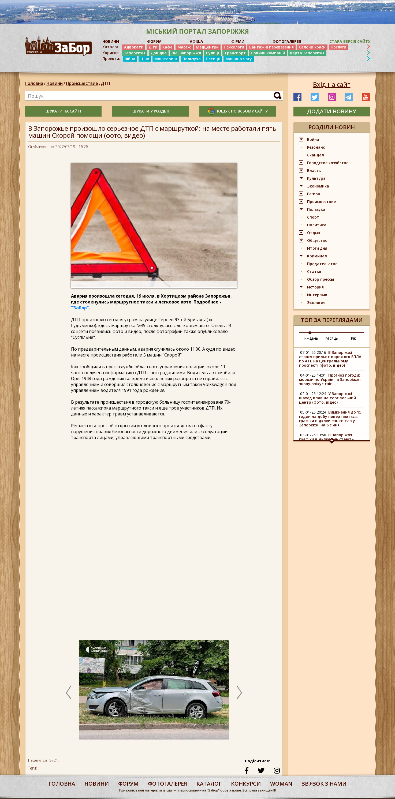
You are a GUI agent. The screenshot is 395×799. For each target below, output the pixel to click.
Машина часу (238, 58)
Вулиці (212, 52)
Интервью (317, 294)
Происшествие (83, 83)
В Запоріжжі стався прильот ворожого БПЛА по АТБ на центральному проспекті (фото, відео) (330, 359)
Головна (34, 83)
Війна (130, 58)
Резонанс (316, 147)
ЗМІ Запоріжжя (186, 52)
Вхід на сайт (332, 84)
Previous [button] (68, 692)
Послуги (338, 47)
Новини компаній (268, 52)
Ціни (144, 58)
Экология (316, 302)
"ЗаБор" (80, 308)
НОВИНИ (110, 41)
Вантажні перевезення (271, 47)
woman (281, 783)
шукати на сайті (63, 111)
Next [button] (239, 692)
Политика (316, 224)
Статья (314, 271)
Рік (353, 338)
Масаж (184, 47)
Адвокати (133, 47)
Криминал (317, 255)
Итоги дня (317, 248)
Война (313, 139)
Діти (152, 47)
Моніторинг (165, 58)
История (315, 287)
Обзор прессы (320, 279)
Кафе (167, 47)
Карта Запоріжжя (307, 52)
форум (128, 783)
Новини (54, 83)
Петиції (213, 58)
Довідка (159, 52)
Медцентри (207, 47)
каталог (209, 783)
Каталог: (111, 47)
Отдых (313, 232)
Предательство (322, 263)
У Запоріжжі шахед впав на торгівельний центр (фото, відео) (327, 398)
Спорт (313, 217)
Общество (317, 240)
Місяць (331, 338)
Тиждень (310, 338)
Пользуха (191, 58)
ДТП (105, 83)
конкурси (246, 783)
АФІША (196, 41)
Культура (316, 178)
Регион (313, 193)
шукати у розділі (150, 111)
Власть (314, 170)
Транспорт (235, 52)
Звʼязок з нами (324, 783)
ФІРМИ (237, 41)
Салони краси (312, 47)
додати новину (331, 111)
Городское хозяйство (328, 162)
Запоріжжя (135, 52)
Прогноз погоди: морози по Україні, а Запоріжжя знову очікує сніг (330, 379)
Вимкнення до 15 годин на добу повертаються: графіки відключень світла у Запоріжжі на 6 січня (330, 418)
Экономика (318, 186)
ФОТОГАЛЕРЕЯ (287, 41)
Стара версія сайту (349, 41)
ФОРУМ (154, 41)
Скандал (315, 154)
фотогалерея (167, 783)
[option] (154, 692)
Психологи (234, 47)
